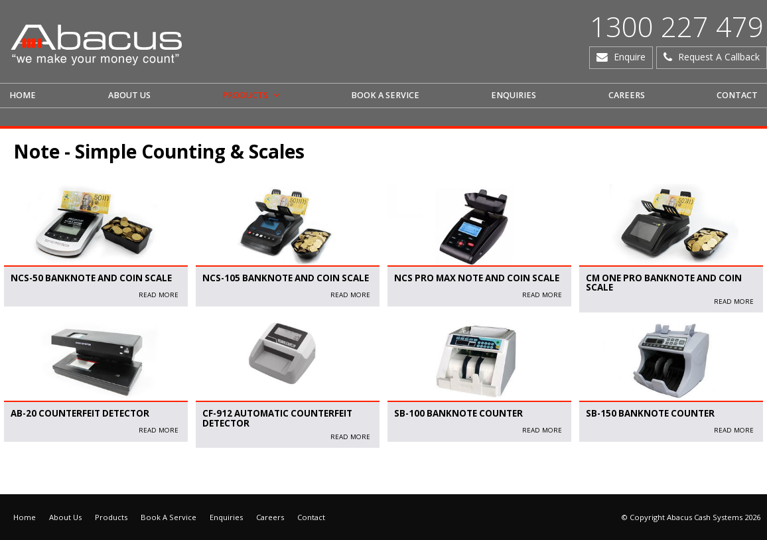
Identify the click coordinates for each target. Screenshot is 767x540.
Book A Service (168, 517)
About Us (65, 517)
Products (111, 517)
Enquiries (226, 517)
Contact (311, 517)
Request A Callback (719, 56)
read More (158, 295)
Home (24, 517)
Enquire (630, 56)
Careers (270, 517)
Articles (20, 474)
